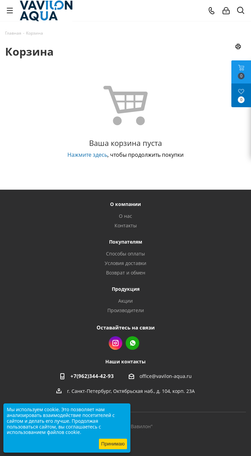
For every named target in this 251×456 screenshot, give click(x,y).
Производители (125, 310)
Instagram (115, 343)
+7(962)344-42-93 (92, 376)
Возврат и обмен (125, 272)
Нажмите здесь (87, 154)
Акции (125, 301)
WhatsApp (132, 343)
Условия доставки (125, 263)
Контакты (125, 225)
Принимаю (113, 443)
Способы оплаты (125, 253)
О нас (125, 216)
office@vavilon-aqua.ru (166, 376)
